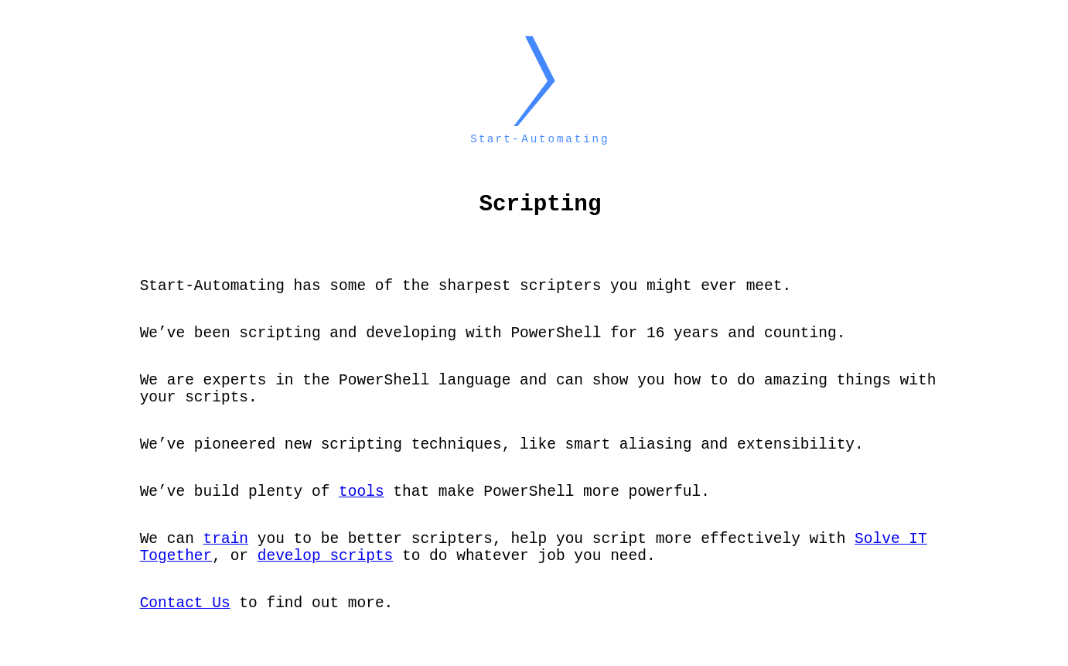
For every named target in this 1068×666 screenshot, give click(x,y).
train (226, 569)
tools (361, 518)
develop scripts (326, 590)
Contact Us (185, 641)
